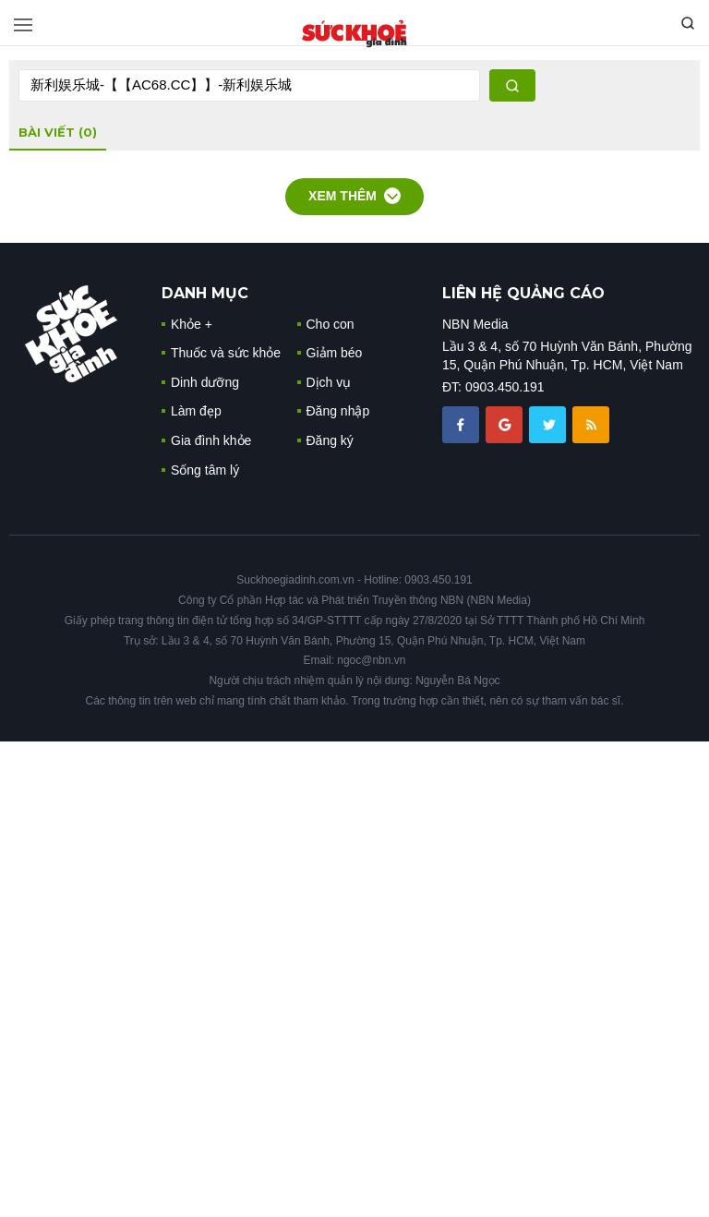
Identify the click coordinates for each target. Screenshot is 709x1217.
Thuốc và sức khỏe (226, 352)
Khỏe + (191, 324)
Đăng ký (330, 440)
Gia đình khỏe (211, 440)
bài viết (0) (57, 132)
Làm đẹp (196, 411)
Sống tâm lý (205, 470)
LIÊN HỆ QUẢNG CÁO (523, 293)
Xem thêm (354, 195)
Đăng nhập (338, 411)
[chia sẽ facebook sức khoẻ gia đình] (462, 423)
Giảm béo (334, 352)
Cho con (330, 324)
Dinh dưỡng (205, 382)
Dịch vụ (329, 382)
